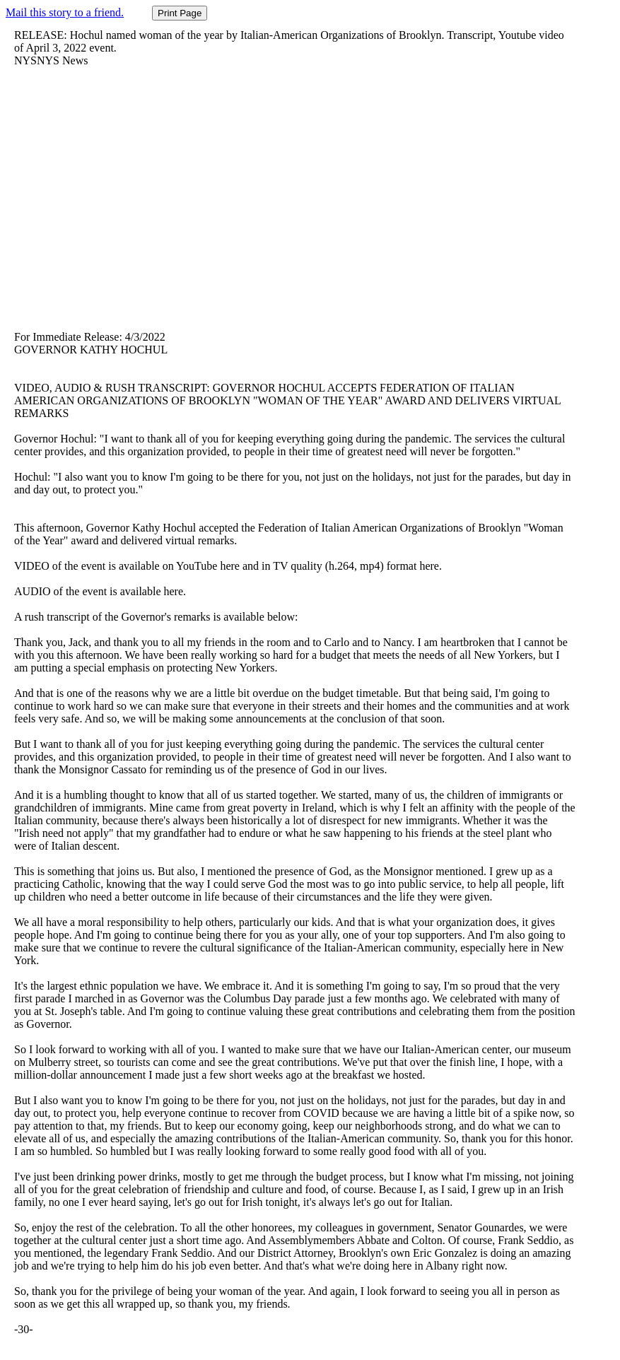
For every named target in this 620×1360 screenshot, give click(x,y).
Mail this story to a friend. (65, 12)
